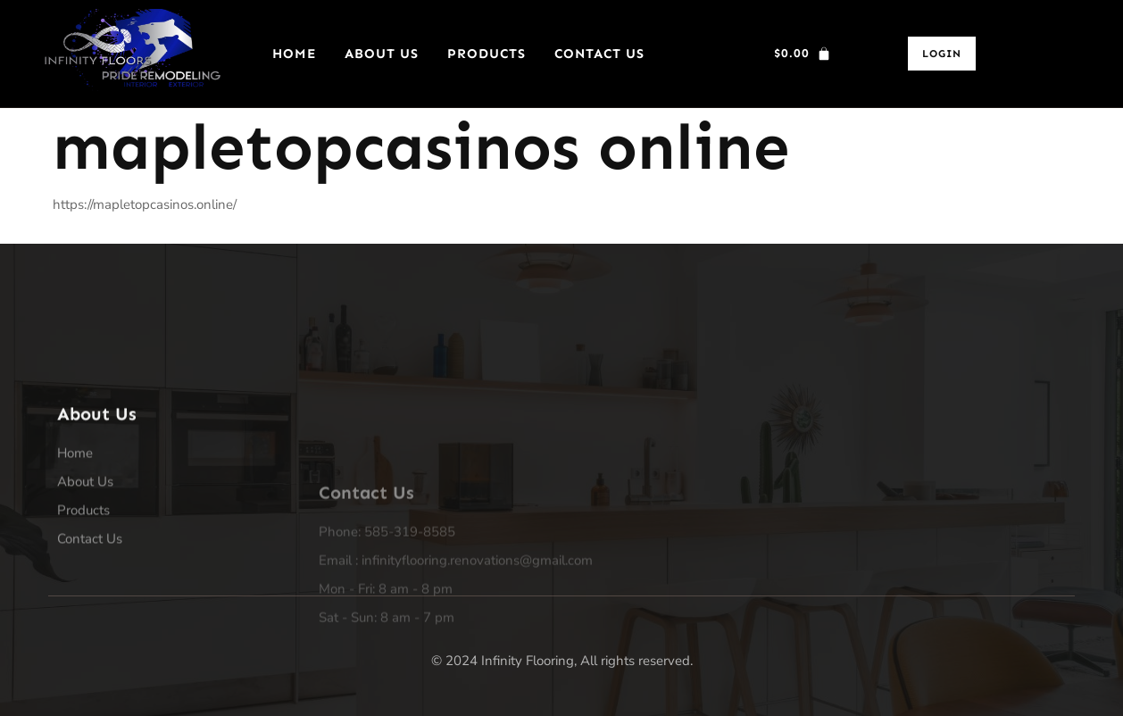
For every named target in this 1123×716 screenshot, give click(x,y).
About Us (382, 54)
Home (294, 54)
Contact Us (599, 54)
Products (486, 54)
